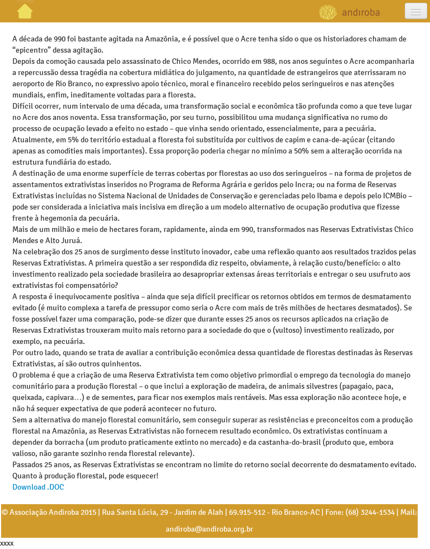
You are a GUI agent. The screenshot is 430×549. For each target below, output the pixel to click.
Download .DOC (38, 487)
